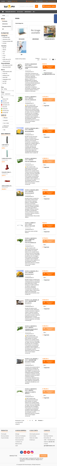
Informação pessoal (34, 434)
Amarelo (6, 110)
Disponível (7, 67)
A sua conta (34, 430)
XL (4, 55)
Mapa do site (18, 443)
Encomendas (33, 436)
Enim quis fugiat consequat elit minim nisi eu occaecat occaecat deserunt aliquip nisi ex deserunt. (31, 460)
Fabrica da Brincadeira (5, 126)
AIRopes (5, 117)
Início (3, 19)
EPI (33, 11)
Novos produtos (5, 436)
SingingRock (7, 79)
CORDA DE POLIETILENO (7, 158)
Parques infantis (10, 11)
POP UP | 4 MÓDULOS (30, 161)
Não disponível (7, 65)
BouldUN (5, 120)
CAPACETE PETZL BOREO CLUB (31, 67)
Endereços (32, 440)
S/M (4, 49)
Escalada (20, 11)
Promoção (3, 434)
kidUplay (6, 75)
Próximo (41, 420)
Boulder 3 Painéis (30, 362)
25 (35, 420)
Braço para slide (30, 226)
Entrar (44, 1)
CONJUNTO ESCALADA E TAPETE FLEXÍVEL (31, 329)
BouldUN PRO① (29, 274)
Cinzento (6, 103)
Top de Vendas (5, 438)
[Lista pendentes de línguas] (30, 1)
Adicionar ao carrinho (48, 67)
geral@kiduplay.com (49, 445)
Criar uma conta (52, 1)
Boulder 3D (28, 303)
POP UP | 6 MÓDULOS (30, 242)
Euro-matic (6, 123)
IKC (4, 83)
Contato (3, 1)
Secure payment (19, 440)
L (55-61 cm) (6, 61)
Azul (5, 101)
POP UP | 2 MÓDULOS (30, 100)
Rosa (5, 106)
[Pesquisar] (28, 6)
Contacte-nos (18, 441)
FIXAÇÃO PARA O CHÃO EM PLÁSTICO (7, 172)
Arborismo (28, 11)
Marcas (3, 115)
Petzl (5, 77)
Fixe (4, 81)
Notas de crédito (34, 438)
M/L (4, 47)
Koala (5, 73)
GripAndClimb (7, 71)
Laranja (5, 112)
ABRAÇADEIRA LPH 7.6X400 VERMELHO (7, 186)
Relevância (46, 59)
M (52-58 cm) (7, 59)
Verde (5, 108)
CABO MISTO (5, 144)
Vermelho (6, 105)
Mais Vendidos (5, 134)
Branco (5, 99)
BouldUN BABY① (29, 131)
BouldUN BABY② (29, 193)
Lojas (16, 445)
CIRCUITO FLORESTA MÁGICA (30, 392)
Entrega (17, 434)
